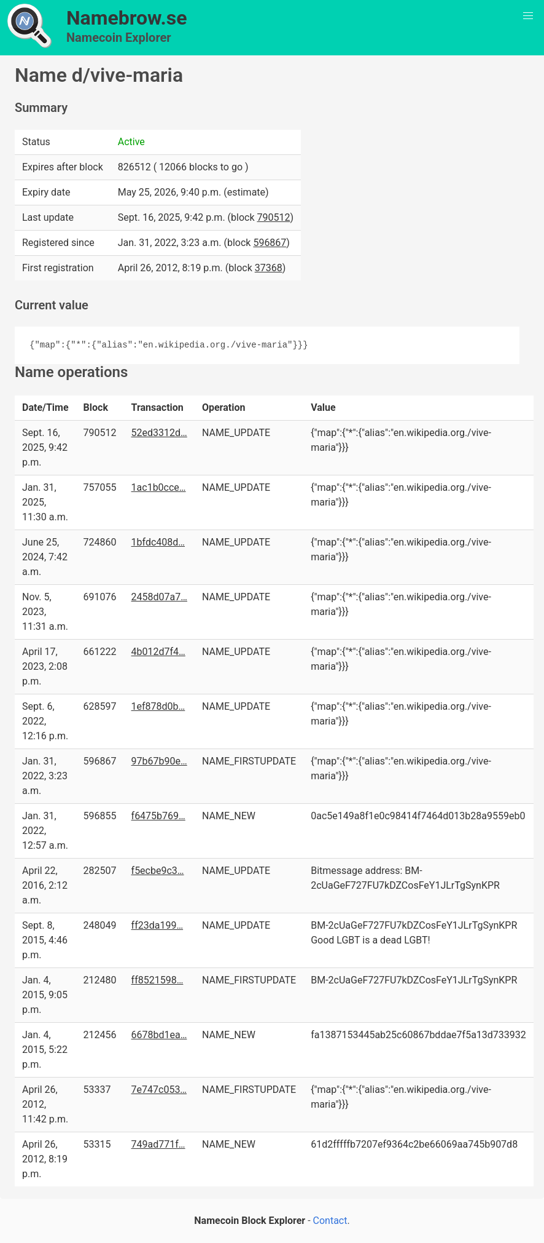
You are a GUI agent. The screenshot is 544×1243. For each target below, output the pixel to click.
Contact (330, 1220)
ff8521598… (157, 980)
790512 (273, 217)
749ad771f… (158, 1144)
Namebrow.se (126, 18)
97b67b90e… (159, 761)
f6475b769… (158, 816)
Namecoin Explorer (118, 37)
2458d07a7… (159, 597)
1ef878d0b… (158, 706)
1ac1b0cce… (158, 487)
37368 (268, 268)
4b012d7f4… (158, 651)
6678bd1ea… (159, 1035)
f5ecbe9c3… (157, 870)
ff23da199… (157, 925)
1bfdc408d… (158, 542)
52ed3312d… (159, 433)
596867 (269, 242)
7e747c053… (159, 1089)
